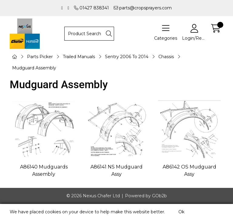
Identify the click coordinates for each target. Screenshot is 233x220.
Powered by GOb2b (146, 195)
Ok (181, 212)
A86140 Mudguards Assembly (44, 170)
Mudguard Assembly (34, 68)
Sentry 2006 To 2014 (126, 56)
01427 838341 (91, 8)
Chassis (166, 56)
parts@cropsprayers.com (143, 8)
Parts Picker (40, 56)
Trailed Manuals (79, 56)
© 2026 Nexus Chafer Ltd (93, 195)
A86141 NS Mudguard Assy (116, 170)
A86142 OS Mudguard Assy (189, 170)
